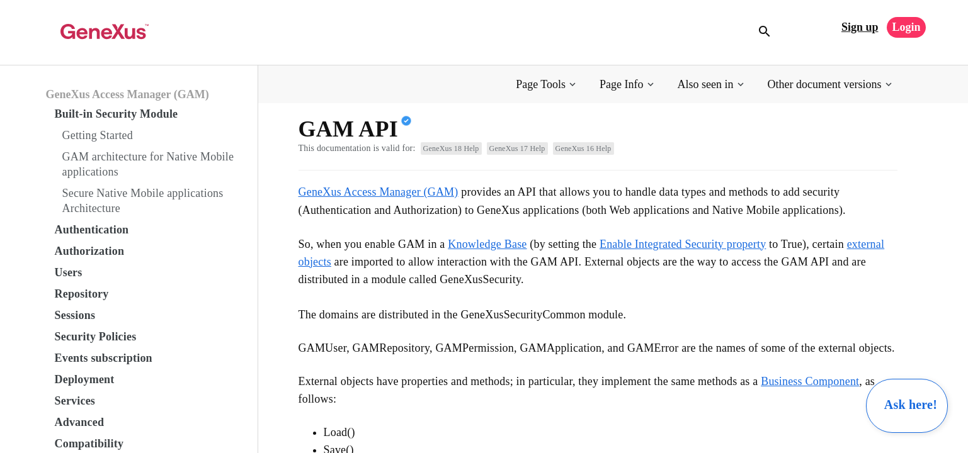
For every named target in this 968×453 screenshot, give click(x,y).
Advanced (80, 422)
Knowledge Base (487, 244)
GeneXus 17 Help (517, 148)
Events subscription (103, 358)
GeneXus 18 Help (451, 148)
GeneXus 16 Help (583, 148)
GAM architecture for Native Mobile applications (148, 164)
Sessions (75, 315)
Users (69, 272)
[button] (547, 84)
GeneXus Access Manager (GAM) (127, 94)
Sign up (860, 27)
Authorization (90, 251)
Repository (82, 294)
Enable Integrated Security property (683, 244)
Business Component (810, 381)
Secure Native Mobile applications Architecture (143, 201)
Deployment (85, 379)
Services (75, 400)
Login (906, 27)
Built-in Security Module (116, 114)
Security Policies (96, 336)
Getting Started (97, 135)
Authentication (92, 229)
